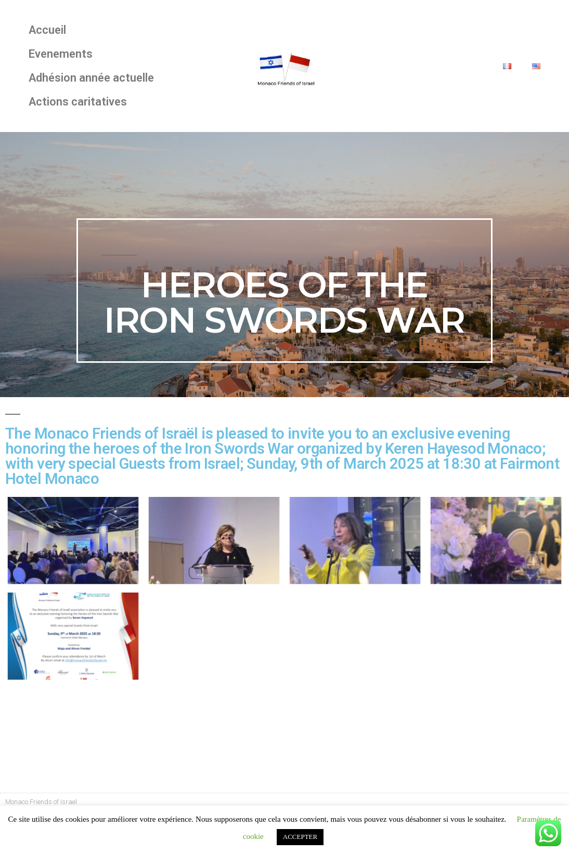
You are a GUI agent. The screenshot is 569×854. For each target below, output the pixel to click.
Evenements (61, 53)
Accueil (47, 29)
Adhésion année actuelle (91, 77)
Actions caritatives (78, 101)
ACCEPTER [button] (300, 837)
